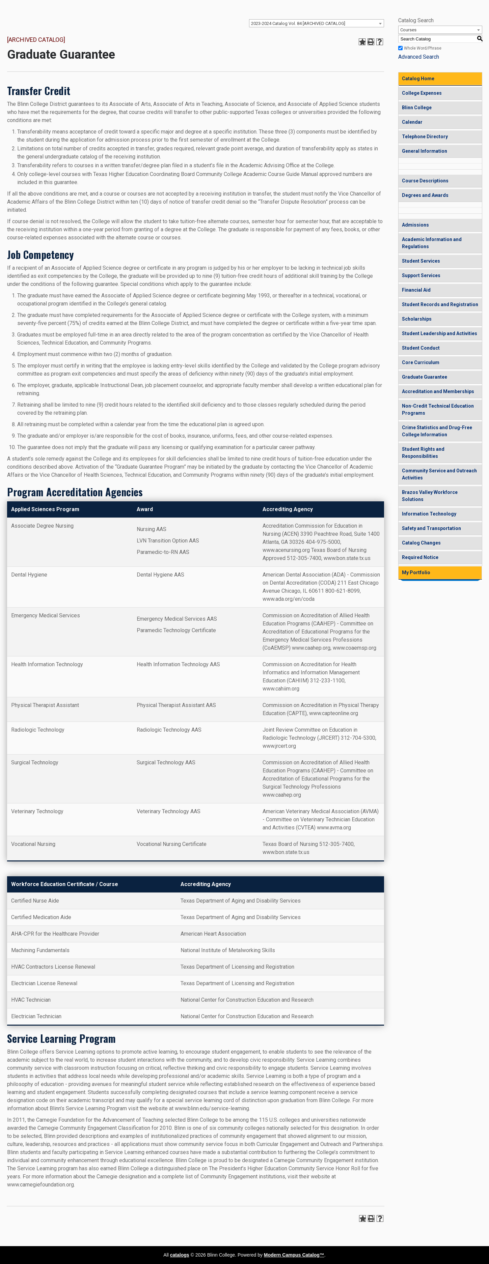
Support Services (421, 275)
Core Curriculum (420, 362)
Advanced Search (418, 57)
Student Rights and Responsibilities (423, 452)
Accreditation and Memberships (438, 391)
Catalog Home (418, 78)
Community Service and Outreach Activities (439, 474)
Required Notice (420, 557)
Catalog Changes (421, 543)
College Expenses (422, 93)
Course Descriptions (425, 180)
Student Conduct (421, 348)
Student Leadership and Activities (439, 333)
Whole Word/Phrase (422, 48)
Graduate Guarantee (424, 377)
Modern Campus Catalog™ (294, 1255)
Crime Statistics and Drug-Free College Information (437, 431)
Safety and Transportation (431, 528)
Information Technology (429, 514)
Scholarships (417, 319)
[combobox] (316, 23)
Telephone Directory (425, 136)
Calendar (412, 122)
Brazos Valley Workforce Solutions (430, 496)
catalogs (179, 1255)
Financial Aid (416, 290)
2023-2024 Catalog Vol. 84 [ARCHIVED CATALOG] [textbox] (298, 23)
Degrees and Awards (425, 195)
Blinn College (417, 107)
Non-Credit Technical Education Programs (438, 409)
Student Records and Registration (440, 304)
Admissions (415, 225)
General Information (424, 151)
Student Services (421, 261)
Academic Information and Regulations (432, 243)
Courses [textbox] (408, 29)
